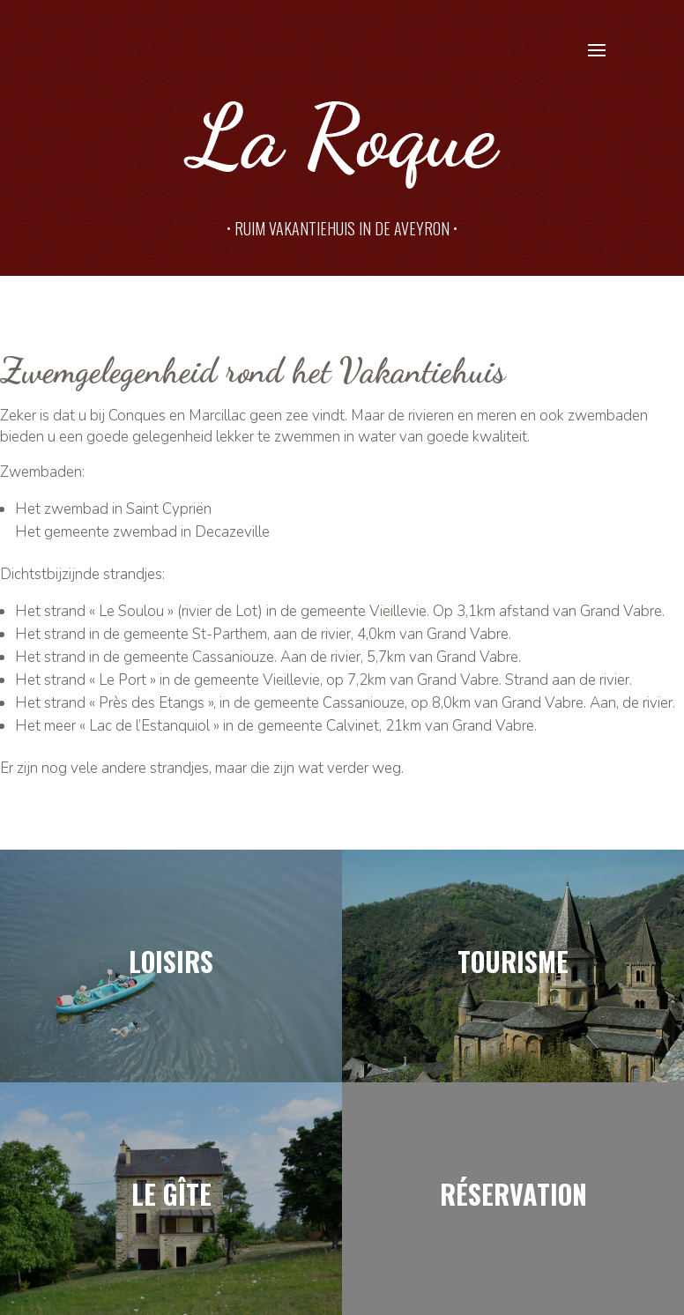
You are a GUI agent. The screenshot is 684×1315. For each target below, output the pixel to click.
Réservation (513, 1194)
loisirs (171, 961)
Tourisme (513, 961)
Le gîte (171, 1194)
